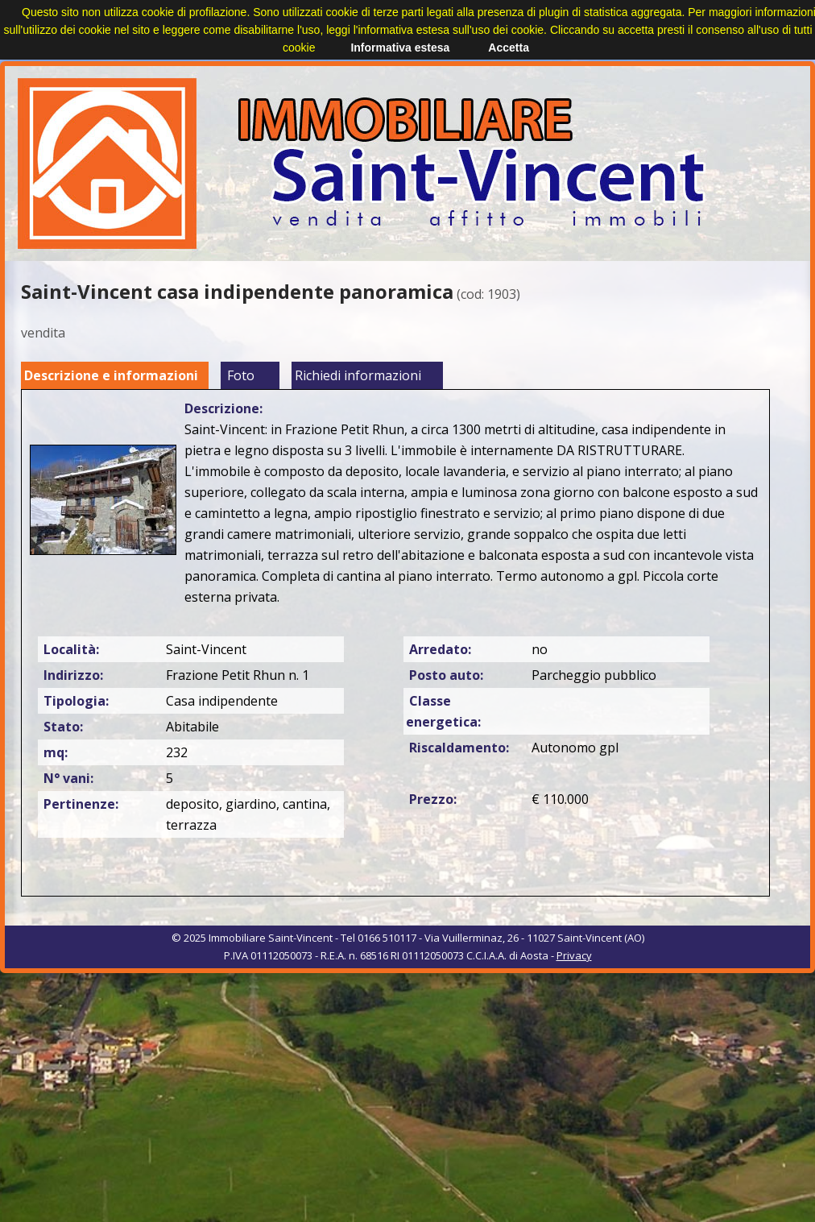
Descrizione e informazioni (111, 375)
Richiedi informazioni (358, 375)
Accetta (508, 47)
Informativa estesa (399, 47)
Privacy (574, 955)
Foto (240, 375)
